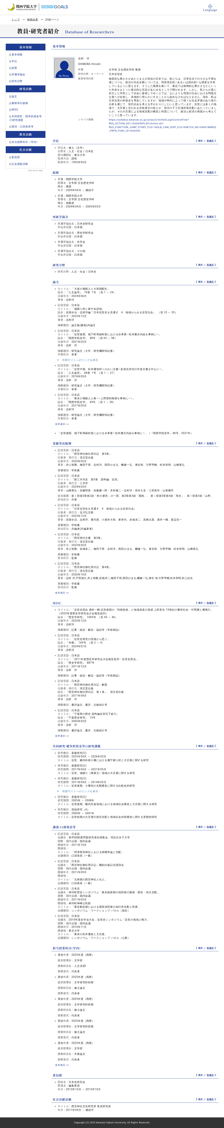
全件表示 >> (62, 424)
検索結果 (32, 19)
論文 (14, 96)
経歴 (14, 67)
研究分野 (17, 81)
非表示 (210, 141)
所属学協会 (18, 74)
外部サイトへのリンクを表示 (78, 360)
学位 (14, 61)
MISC (15, 109)
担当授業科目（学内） (25, 141)
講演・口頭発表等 (23, 126)
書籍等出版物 (20, 103)
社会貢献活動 (20, 163)
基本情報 (17, 54)
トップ (16, 19)
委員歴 (16, 157)
